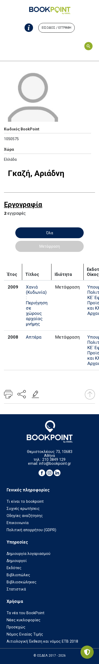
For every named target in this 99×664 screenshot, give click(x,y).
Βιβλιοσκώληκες (21, 582)
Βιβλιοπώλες (18, 575)
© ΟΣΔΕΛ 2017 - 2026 (50, 655)
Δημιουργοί (17, 561)
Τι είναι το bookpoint (25, 501)
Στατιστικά (16, 589)
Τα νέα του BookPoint (25, 613)
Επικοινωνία (18, 523)
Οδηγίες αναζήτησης (25, 516)
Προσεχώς (16, 627)
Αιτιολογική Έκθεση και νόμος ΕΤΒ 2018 (42, 641)
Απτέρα (33, 337)
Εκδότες (14, 568)
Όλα (49, 233)
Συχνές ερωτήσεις (23, 508)
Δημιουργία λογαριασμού (28, 553)
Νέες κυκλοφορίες (23, 620)
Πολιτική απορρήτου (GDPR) (31, 530)
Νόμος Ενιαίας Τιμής (25, 634)
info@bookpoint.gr (55, 463)
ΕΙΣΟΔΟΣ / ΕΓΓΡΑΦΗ (56, 28)
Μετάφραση (49, 246)
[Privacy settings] (87, 652)
